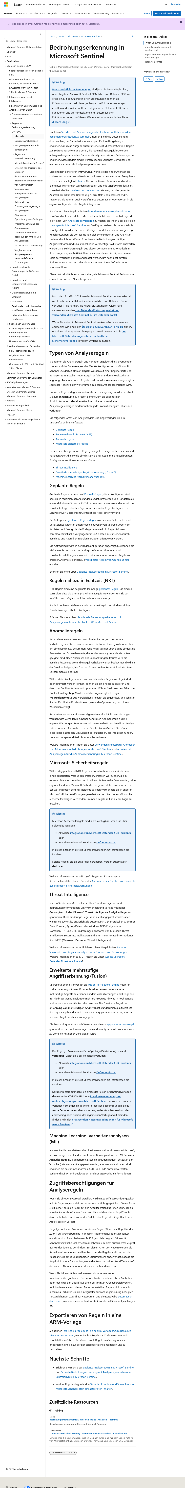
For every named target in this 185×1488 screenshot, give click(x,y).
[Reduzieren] (40, 34)
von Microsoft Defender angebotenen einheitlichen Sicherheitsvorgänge (89, 336)
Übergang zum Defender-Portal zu (102, 326)
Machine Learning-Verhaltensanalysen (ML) (80, 476)
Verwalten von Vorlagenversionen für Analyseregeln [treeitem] (26, 193)
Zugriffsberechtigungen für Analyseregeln (158, 48)
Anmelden (176, 4)
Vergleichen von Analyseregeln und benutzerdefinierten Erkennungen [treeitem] (24, 256)
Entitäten (80, 181)
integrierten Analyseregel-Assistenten (109, 211)
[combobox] (22, 41)
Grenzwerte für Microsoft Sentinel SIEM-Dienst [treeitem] (26, 366)
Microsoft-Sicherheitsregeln (72, 443)
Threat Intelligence (66, 467)
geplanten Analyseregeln (121, 1024)
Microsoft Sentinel (90, 36)
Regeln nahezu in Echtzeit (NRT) (74, 434)
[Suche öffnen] (166, 4)
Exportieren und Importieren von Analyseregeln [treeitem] (29, 182)
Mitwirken (69, 1486)
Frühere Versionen (40, 1486)
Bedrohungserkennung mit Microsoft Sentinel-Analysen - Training (83, 1419)
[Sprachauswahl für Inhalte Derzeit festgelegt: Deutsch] (11, 1478)
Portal (147, 13)
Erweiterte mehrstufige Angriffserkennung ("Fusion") (86, 472)
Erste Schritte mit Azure (167, 13)
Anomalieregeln (65, 439)
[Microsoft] (6, 4)
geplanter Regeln (109, 588)
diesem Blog (59, 121)
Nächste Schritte (153, 61)
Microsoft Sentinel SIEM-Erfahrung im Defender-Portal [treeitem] (24, 81)
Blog (55, 1486)
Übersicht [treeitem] (19, 136)
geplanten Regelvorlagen (82, 520)
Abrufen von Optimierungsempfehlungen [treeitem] (29, 217)
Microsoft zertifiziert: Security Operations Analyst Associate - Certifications (88, 1433)
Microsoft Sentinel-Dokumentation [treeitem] (24, 47)
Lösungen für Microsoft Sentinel (67, 225)
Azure (61, 36)
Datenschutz (84, 1486)
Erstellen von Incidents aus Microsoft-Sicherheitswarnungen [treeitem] (28, 171)
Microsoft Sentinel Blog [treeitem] (18, 410)
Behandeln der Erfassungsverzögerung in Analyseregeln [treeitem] (28, 206)
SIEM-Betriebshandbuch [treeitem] (21, 350)
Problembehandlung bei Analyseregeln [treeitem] (27, 225)
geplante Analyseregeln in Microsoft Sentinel (108, 1367)
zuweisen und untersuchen (84, 190)
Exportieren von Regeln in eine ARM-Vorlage (160, 56)
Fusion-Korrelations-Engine (103, 984)
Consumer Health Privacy (110, 1486)
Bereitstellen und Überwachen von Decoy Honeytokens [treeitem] (27, 308)
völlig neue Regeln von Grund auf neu (107, 559)
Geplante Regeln (65, 429)
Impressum (162, 1486)
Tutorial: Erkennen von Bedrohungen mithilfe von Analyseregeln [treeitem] (28, 236)
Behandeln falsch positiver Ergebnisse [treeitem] (25, 317)
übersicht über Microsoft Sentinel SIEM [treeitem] (26, 72)
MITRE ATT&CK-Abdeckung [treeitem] (28, 245)
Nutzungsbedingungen (140, 1486)
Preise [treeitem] (10, 414)
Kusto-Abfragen (93, 494)
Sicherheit (73, 36)
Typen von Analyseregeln (158, 42)
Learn (52, 36)
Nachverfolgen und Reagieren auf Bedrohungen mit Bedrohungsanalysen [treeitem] (26, 332)
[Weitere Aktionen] (133, 36)
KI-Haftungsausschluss (15, 1486)
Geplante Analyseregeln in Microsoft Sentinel (102, 571)
